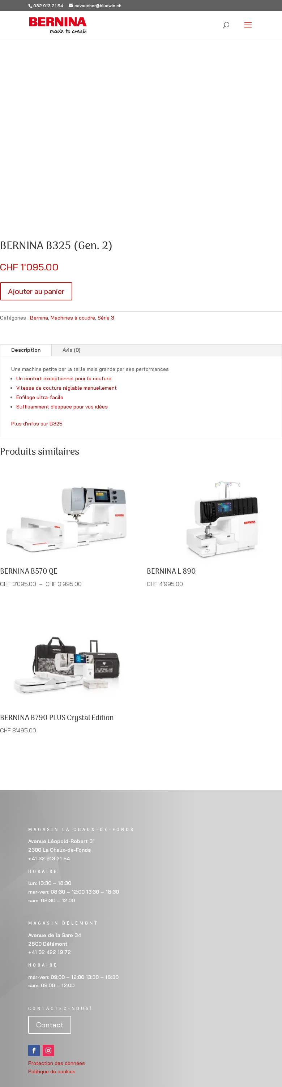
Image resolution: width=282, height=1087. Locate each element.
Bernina (39, 317)
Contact (49, 1024)
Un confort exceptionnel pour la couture (63, 378)
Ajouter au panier (36, 291)
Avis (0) (71, 350)
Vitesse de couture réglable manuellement (66, 388)
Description (25, 350)
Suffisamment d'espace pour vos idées (62, 406)
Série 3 (106, 317)
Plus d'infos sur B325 (37, 423)
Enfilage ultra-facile (39, 397)
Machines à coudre (73, 317)
